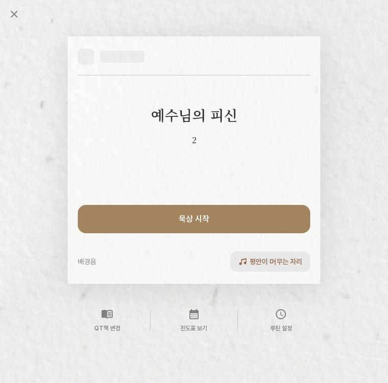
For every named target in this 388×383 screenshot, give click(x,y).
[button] (111, 57)
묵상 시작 (194, 219)
